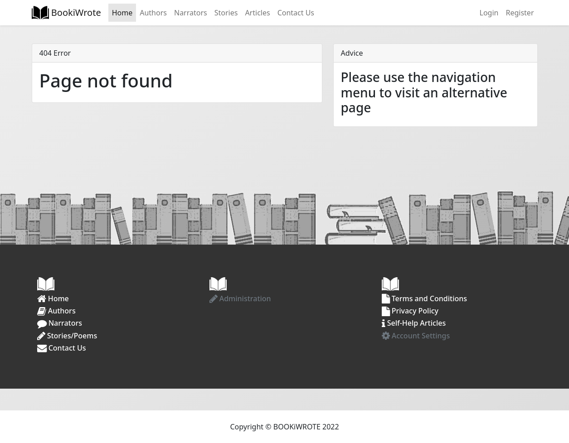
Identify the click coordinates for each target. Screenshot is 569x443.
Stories (226, 13)
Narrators (190, 13)
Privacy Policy (410, 311)
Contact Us (295, 13)
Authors (153, 13)
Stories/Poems (67, 336)
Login (489, 13)
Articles (257, 13)
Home (122, 13)
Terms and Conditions (424, 298)
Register (520, 13)
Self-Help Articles (414, 323)
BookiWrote (75, 12)
